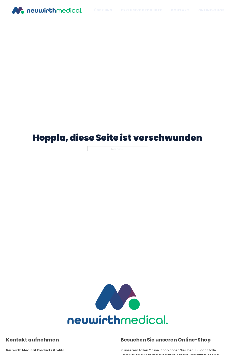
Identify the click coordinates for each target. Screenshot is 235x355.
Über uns (103, 10)
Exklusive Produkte (141, 10)
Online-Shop (211, 10)
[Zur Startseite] (47, 10)
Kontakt (180, 10)
